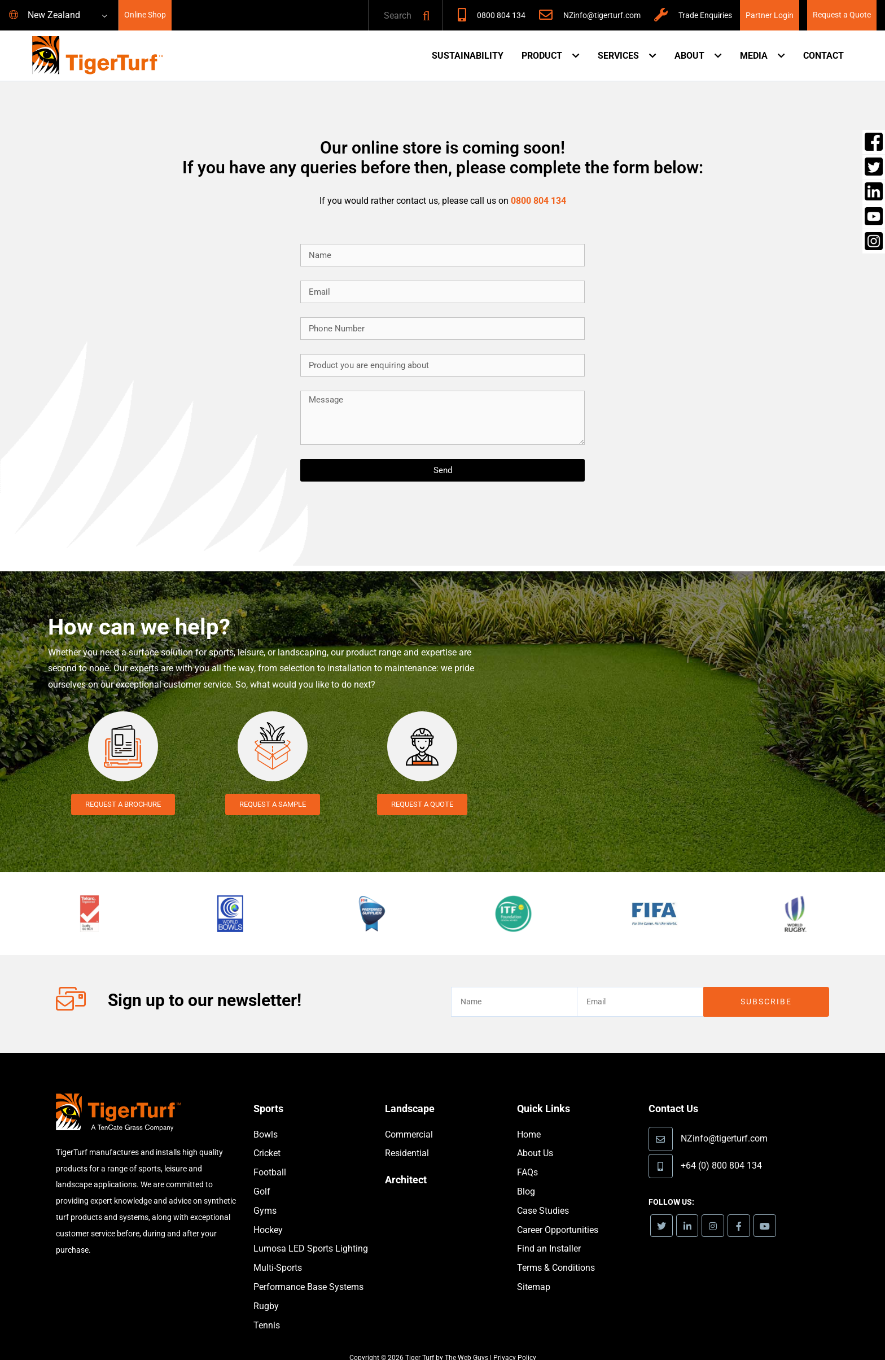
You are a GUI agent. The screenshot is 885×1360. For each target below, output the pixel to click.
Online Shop (145, 15)
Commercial (409, 1118)
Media (754, 55)
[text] (393, 16)
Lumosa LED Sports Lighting (310, 1232)
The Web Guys (466, 1341)
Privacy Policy (514, 1341)
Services (618, 55)
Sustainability (467, 55)
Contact (823, 55)
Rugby (266, 1289)
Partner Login (770, 15)
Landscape (412, 1092)
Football (269, 1156)
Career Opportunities (557, 1213)
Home (529, 1118)
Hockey (268, 1213)
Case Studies (543, 1194)
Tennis (266, 1309)
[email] (640, 985)
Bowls (265, 1118)
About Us (535, 1136)
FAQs (527, 1156)
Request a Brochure (123, 804)
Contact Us (676, 1092)
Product (542, 55)
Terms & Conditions (556, 1251)
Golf (261, 1175)
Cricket (267, 1136)
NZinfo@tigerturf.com (602, 15)
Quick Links (546, 1092)
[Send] (442, 470)
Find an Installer (549, 1232)
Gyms (265, 1194)
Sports (269, 1092)
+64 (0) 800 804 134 (721, 1148)
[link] (662, 1209)
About (689, 55)
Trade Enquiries (705, 15)
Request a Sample (272, 804)
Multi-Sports (277, 1251)
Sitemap (533, 1270)
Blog (526, 1175)
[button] (426, 16)
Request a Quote (842, 15)
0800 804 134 (501, 15)
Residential (407, 1136)
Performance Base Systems (308, 1270)
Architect (408, 1163)
